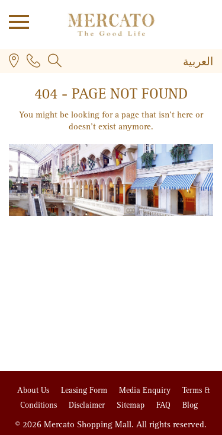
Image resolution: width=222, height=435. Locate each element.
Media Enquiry (146, 390)
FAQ (164, 405)
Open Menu (15, 21)
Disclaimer (88, 405)
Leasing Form (85, 390)
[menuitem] (198, 62)
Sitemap (132, 405)
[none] (167, 63)
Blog (190, 405)
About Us (34, 390)
